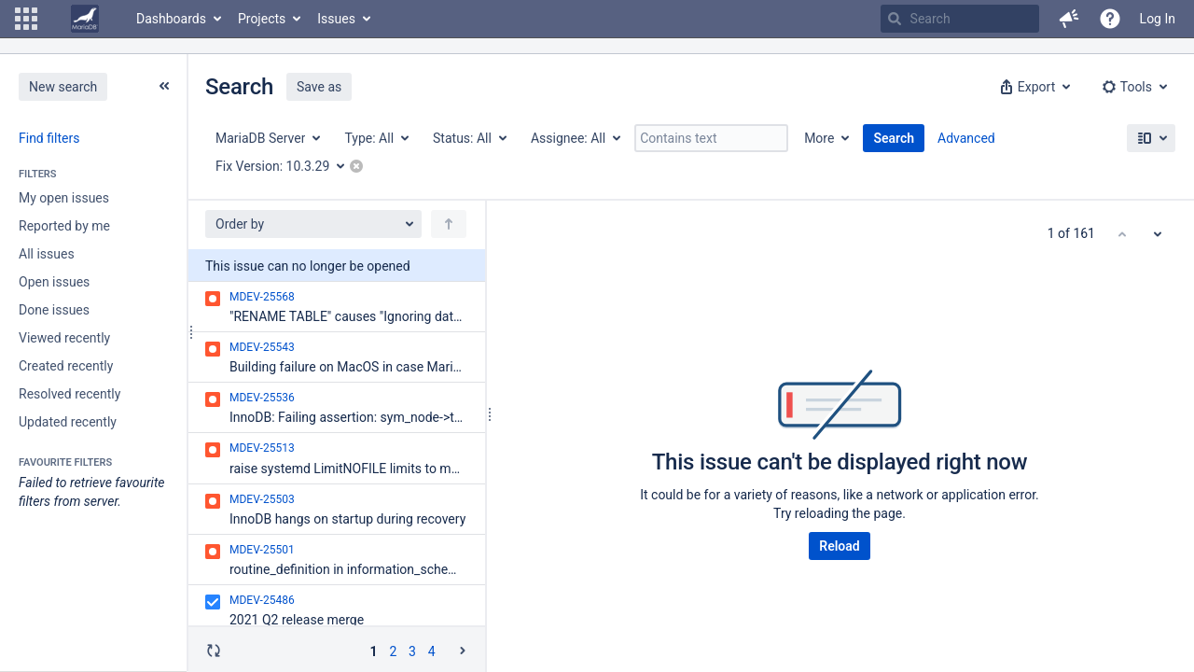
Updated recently (68, 421)
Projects (261, 18)
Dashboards (171, 18)
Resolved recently (69, 393)
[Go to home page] (85, 18)
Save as (319, 86)
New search (63, 86)
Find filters (49, 138)
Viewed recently (64, 337)
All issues (47, 253)
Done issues (54, 309)
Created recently (66, 365)
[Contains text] (711, 138)
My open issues (64, 197)
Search (893, 138)
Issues (336, 18)
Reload (839, 546)
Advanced (966, 138)
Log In (1157, 18)
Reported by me (64, 225)
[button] (26, 18)
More (819, 138)
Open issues (54, 281)
